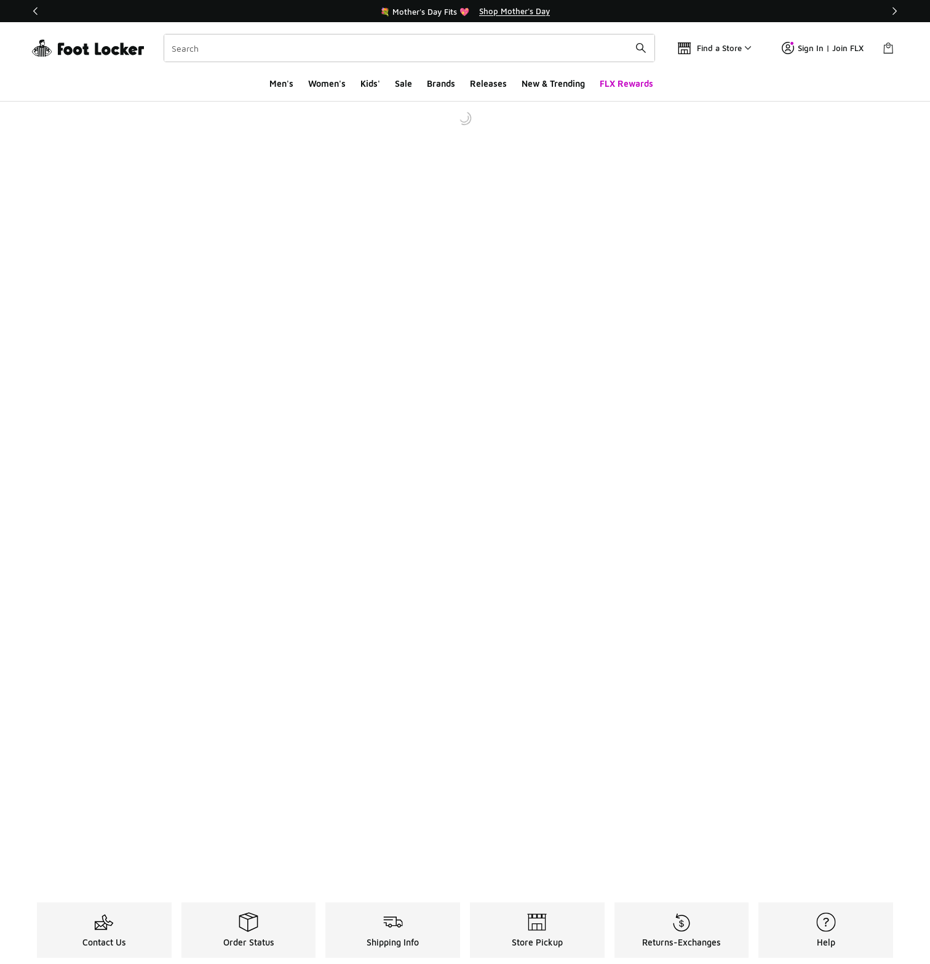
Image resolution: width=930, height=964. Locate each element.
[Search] (409, 48)
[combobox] (409, 48)
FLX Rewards (626, 83)
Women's (327, 83)
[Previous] (36, 11)
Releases (488, 83)
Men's (281, 83)
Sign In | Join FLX (823, 48)
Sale (403, 83)
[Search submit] (640, 48)
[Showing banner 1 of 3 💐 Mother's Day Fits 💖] (465, 11)
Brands (441, 83)
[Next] (894, 11)
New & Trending (553, 83)
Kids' (370, 83)
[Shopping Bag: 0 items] (888, 48)
